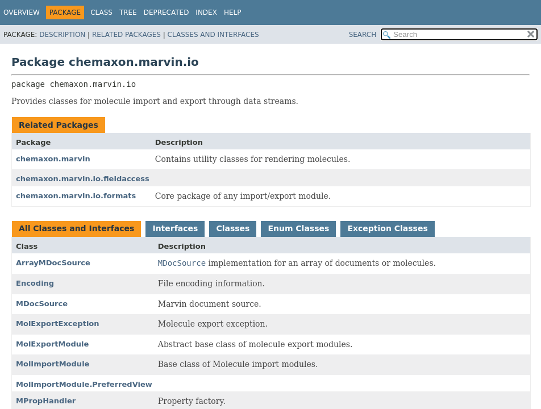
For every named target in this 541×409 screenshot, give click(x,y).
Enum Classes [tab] (298, 228)
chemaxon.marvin (53, 159)
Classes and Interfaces (213, 35)
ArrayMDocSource (53, 262)
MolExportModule (52, 344)
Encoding (35, 283)
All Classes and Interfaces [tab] (76, 228)
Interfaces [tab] (175, 228)
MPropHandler (46, 401)
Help (233, 12)
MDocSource (42, 303)
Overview (21, 12)
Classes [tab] (232, 228)
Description (62, 35)
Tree (128, 12)
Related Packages (126, 35)
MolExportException (57, 323)
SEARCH (363, 35)
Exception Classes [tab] (387, 228)
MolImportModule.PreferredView (84, 384)
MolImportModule (52, 364)
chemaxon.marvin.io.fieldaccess (82, 178)
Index (206, 12)
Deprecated (166, 12)
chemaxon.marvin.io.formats (76, 195)
